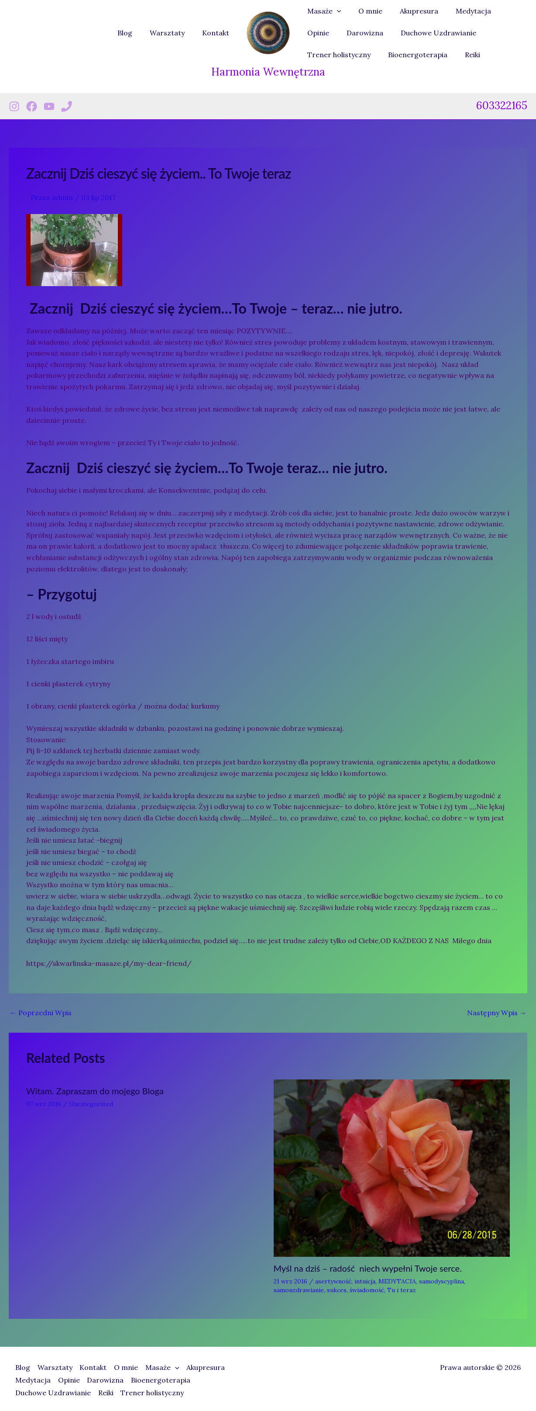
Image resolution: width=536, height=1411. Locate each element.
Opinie (504, 11)
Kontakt (217, 32)
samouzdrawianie (299, 1290)
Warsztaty (172, 32)
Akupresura (410, 11)
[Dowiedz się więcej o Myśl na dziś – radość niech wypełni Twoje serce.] (392, 1167)
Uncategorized (91, 1104)
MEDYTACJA (397, 1281)
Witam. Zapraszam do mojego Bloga (95, 1091)
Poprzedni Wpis (41, 1012)
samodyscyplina (441, 1281)
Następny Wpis (496, 1012)
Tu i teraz (401, 1290)
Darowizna (324, 32)
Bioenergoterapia (335, 54)
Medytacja (461, 11)
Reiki (386, 54)
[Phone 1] (66, 106)
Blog (133, 32)
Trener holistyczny (477, 32)
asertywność (333, 1281)
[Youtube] (49, 106)
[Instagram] (14, 106)
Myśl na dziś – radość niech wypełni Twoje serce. (368, 1268)
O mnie (365, 11)
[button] (335, 11)
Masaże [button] (323, 11)
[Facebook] (31, 106)
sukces (337, 1290)
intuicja (364, 1281)
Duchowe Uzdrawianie (394, 32)
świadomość (367, 1290)
